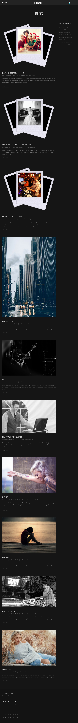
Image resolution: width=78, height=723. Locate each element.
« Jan (3, 720)
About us (61, 45)
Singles (37, 499)
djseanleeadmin (21, 75)
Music (29, 324)
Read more (6, 86)
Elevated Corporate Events (65, 28)
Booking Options (31, 75)
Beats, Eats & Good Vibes (65, 37)
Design (31, 439)
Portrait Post (62, 42)
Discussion (30, 382)
